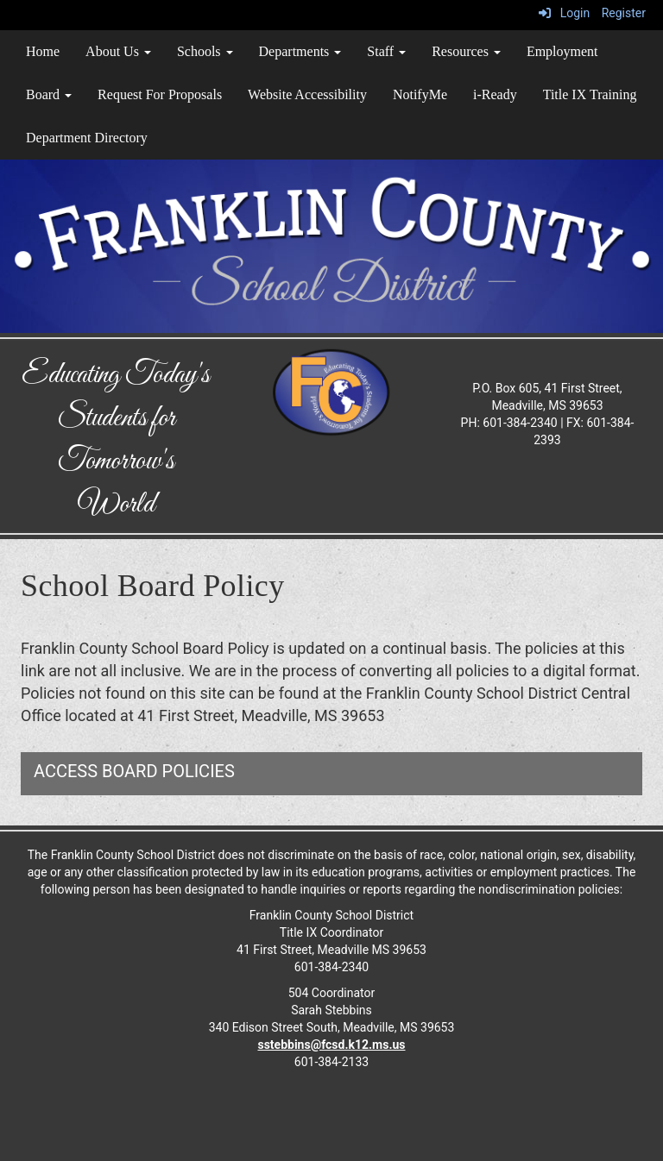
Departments (300, 51)
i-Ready (495, 94)
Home (43, 51)
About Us (118, 51)
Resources (466, 51)
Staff (386, 51)
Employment (562, 51)
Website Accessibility (307, 94)
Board (49, 94)
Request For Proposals (160, 94)
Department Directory (87, 137)
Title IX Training (590, 94)
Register (624, 13)
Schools (205, 51)
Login (564, 13)
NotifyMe (420, 94)
